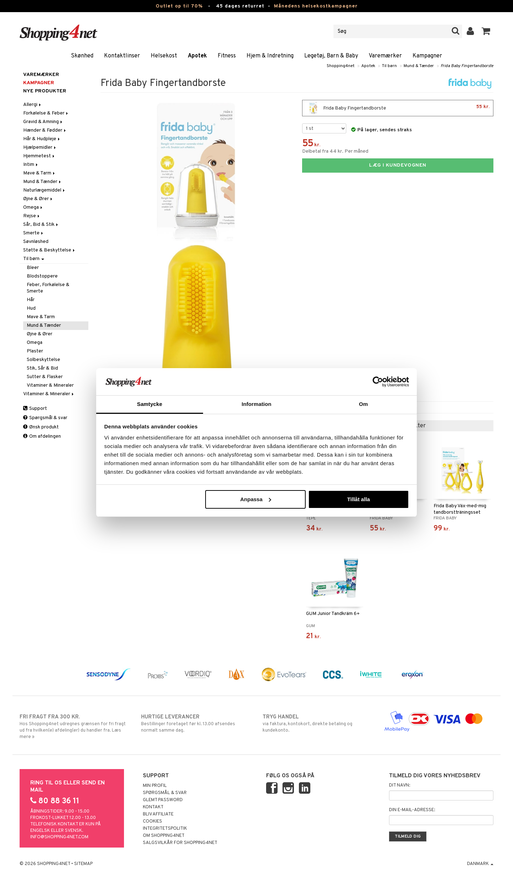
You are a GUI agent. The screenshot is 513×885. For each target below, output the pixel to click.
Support (35, 409)
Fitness (227, 56)
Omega (33, 207)
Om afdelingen (42, 436)
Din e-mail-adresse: (412, 810)
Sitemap (83, 864)
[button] (486, 31)
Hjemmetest (39, 156)
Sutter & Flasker (45, 377)
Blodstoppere (42, 276)
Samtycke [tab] (149, 404)
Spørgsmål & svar (45, 418)
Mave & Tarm (39, 173)
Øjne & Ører (38, 199)
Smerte (33, 233)
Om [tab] (363, 404)
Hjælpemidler (40, 147)
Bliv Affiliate (158, 814)
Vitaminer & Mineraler (50, 385)
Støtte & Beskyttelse (49, 250)
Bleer (33, 268)
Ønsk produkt (41, 427)
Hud (31, 308)
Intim (31, 165)
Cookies (152, 821)
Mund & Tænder (419, 66)
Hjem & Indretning (270, 56)
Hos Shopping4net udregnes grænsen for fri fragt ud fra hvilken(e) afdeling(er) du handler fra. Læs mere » (74, 726)
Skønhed (82, 56)
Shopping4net (340, 66)
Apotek (197, 56)
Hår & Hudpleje (42, 139)
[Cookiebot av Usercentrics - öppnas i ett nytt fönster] (378, 381)
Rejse (32, 216)
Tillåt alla (358, 499)
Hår (31, 300)
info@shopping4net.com (59, 837)
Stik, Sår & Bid (42, 368)
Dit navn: (399, 785)
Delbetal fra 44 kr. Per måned (335, 151)
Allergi (32, 105)
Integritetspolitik (165, 828)
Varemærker (385, 56)
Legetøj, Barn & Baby (331, 56)
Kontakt (153, 807)
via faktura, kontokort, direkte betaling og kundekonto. (317, 723)
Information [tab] (256, 404)
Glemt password (163, 800)
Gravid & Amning (43, 122)
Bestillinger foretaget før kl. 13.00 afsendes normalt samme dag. (195, 723)
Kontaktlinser (122, 56)
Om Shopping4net (164, 836)
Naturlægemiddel (44, 190)
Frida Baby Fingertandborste (467, 66)
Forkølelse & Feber (46, 113)
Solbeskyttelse (43, 360)
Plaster (35, 351)
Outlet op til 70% (179, 6)
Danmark (480, 864)
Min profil (155, 786)
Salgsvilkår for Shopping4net (180, 843)
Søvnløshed (35, 242)
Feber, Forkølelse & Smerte (48, 288)
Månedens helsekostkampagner (316, 6)
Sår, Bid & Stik (41, 225)
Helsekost (164, 56)
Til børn (389, 66)
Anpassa (255, 499)
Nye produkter (44, 91)
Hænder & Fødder (45, 130)
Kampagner (427, 56)
